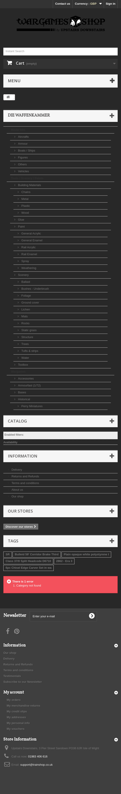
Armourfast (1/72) (29, 385)
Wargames (18, 371)
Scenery (23, 275)
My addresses (16, 717)
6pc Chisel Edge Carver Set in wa (28, 567)
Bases (21, 392)
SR (8, 554)
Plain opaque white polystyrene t (86, 554)
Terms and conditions (25, 483)
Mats (24, 316)
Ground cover (30, 302)
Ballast (25, 281)
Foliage (26, 295)
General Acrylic (31, 233)
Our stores (20, 511)
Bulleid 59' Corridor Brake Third (37, 554)
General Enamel (31, 240)
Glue (20, 219)
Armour (22, 143)
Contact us (62, 3)
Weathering (28, 268)
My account (13, 692)
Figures (22, 157)
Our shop (17, 496)
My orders (14, 700)
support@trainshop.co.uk (36, 764)
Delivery (16, 469)
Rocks (25, 323)
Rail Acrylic (28, 247)
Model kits (18, 129)
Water (25, 357)
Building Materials (29, 185)
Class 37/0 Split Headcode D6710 (28, 561)
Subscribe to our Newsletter (22, 681)
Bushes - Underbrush (35, 288)
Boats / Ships (26, 150)
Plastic (25, 205)
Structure (27, 337)
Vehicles (23, 171)
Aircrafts (23, 136)
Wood (25, 212)
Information (22, 456)
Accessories (25, 378)
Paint (21, 226)
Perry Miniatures (31, 406)
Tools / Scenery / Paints (27, 178)
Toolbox (22, 364)
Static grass (29, 330)
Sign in (110, 3)
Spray (25, 261)
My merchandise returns (23, 705)
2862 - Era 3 (64, 561)
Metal (24, 199)
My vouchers (15, 728)
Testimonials (12, 676)
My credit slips (17, 711)
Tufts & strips (29, 351)
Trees (25, 344)
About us (17, 489)
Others (22, 164)
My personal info (18, 723)
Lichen (25, 309)
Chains (25, 192)
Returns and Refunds (25, 476)
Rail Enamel (29, 254)
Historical (23, 399)
